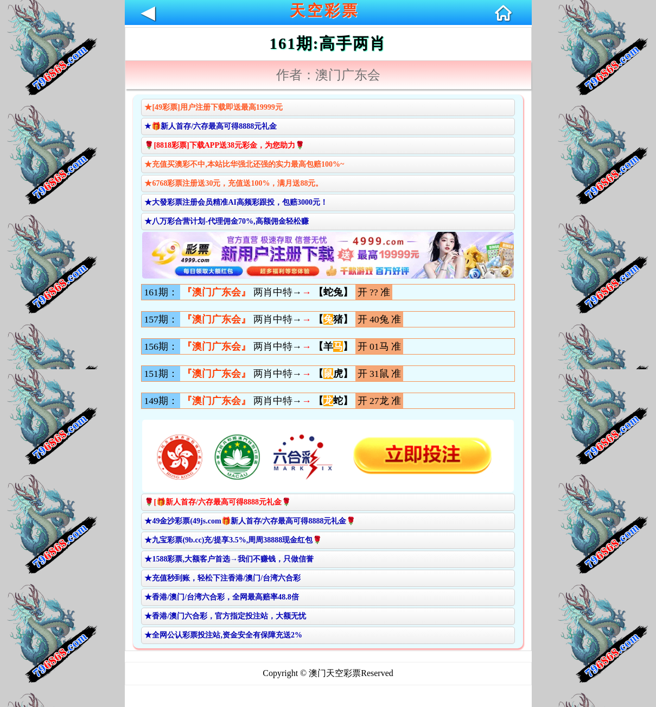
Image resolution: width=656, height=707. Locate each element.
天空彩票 (324, 10)
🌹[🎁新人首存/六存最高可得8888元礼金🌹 (217, 502)
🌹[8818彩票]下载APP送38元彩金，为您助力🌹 (224, 145)
